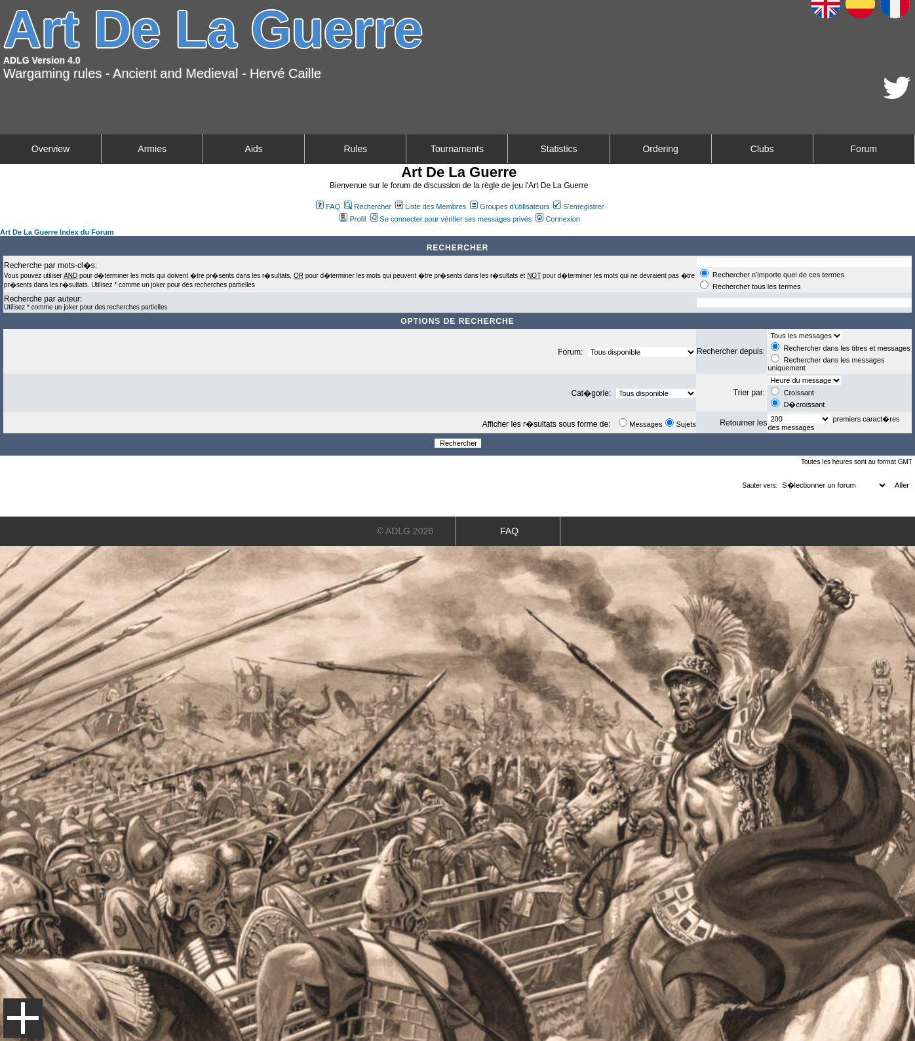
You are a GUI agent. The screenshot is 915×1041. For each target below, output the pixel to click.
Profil (353, 219)
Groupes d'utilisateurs (509, 206)
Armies (152, 149)
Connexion (557, 219)
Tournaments (457, 149)
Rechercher (367, 206)
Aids (254, 149)
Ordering (660, 149)
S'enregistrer (578, 206)
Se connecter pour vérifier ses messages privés (451, 219)
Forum (864, 149)
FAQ (328, 206)
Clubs (762, 149)
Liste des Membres (430, 206)
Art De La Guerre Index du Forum (57, 232)
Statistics (559, 149)
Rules (355, 149)
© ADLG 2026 (404, 531)
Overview (50, 149)
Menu (23, 1018)
